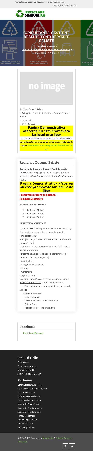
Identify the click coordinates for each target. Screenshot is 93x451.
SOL (25, 441)
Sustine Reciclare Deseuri (29, 373)
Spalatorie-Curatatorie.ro (29, 412)
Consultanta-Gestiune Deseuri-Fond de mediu (46, 49)
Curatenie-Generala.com (29, 396)
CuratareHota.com (26, 392)
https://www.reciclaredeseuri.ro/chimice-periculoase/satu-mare (45, 280)
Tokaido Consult (63, 438)
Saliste (53, 53)
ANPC (20, 441)
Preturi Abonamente (27, 366)
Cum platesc (23, 362)
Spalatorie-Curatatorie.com (30, 408)
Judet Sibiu (40, 53)
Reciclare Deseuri (46, 45)
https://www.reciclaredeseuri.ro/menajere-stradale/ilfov (45, 241)
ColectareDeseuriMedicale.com (32, 388)
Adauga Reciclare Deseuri (64, 6)
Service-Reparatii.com (27, 419)
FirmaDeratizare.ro (26, 415)
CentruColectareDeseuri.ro (30, 384)
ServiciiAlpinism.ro (26, 427)
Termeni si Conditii (26, 370)
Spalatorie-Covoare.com (28, 404)
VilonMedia (48, 438)
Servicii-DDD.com (25, 423)
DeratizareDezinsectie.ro (29, 400)
